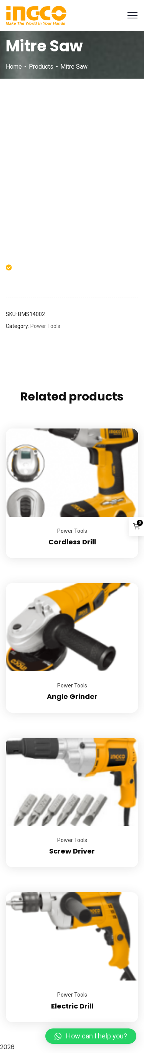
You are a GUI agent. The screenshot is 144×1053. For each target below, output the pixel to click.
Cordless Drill (72, 542)
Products (41, 66)
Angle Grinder (72, 696)
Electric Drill (72, 1006)
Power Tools (45, 326)
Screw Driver (72, 851)
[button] (90, 1036)
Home (14, 66)
